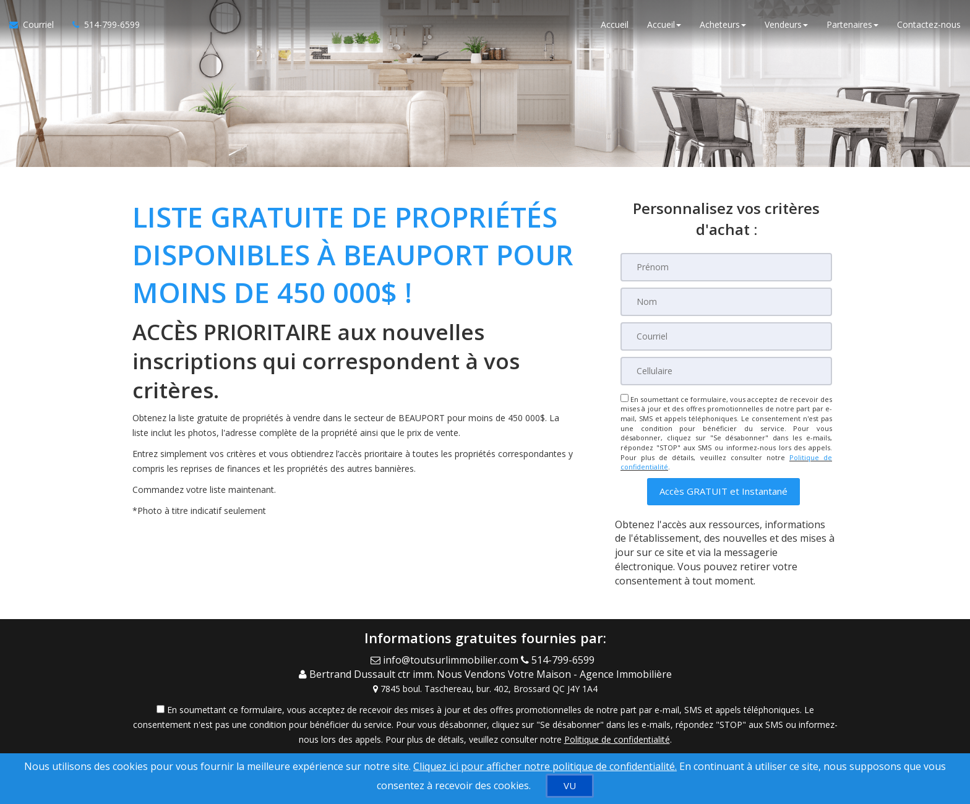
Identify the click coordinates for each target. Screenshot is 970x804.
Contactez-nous (929, 24)
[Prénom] (726, 267)
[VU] (570, 786)
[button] (723, 491)
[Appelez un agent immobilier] (101, 24)
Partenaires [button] (852, 24)
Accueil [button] (664, 24)
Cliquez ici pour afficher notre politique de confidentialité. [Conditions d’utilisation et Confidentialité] (545, 766)
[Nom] (726, 302)
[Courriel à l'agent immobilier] (36, 24)
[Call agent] (560, 660)
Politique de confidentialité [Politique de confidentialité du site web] (617, 739)
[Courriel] (726, 336)
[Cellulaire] (726, 371)
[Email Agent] (446, 660)
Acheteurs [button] (723, 24)
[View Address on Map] (485, 689)
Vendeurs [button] (786, 24)
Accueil (615, 24)
